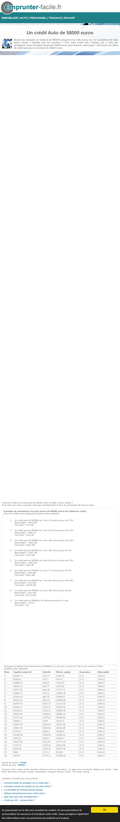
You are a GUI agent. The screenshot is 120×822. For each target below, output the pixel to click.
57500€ (23, 762)
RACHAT (69, 17)
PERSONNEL (38, 17)
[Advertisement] (59, 472)
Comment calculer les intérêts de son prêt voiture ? (28, 786)
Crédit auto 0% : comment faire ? (19, 800)
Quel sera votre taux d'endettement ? (21, 797)
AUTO (23, 17)
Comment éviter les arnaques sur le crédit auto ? (27, 783)
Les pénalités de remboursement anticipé (23, 790)
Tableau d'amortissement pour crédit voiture (24, 793)
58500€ (21, 765)
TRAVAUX (55, 17)
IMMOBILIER (10, 17)
